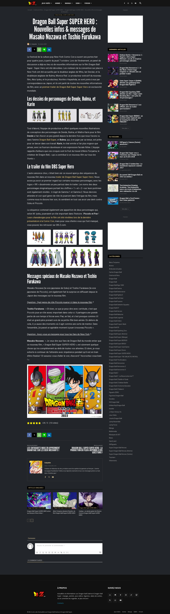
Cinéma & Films (38, 10)
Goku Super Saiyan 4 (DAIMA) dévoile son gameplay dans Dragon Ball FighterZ (130, 82)
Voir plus (125, 128)
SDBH (78, 3)
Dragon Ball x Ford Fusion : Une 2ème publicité (130, 199)
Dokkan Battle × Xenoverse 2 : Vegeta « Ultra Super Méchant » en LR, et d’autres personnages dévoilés (131, 58)
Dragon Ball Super (47, 139)
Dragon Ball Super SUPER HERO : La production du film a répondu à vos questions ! (86, 450)
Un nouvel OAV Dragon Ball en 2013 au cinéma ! (131, 175)
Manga (69, 3)
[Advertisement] (125, 29)
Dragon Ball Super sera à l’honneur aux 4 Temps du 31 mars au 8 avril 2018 (130, 155)
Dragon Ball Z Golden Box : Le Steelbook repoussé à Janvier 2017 (131, 165)
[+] (67, 552)
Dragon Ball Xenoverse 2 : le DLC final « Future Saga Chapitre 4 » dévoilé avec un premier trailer (130, 71)
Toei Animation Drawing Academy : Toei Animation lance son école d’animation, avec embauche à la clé (130, 188)
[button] (140, 3)
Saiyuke (34, 44)
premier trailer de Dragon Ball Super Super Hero (65, 87)
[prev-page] (28, 520)
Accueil (30, 10)
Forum (88, 3)
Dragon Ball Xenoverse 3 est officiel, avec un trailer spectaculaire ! (130, 106)
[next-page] (32, 520)
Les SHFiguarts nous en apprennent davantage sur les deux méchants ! (43, 449)
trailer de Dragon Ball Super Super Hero (74, 177)
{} (64, 552)
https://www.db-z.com (50, 465)
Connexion (31, 538)
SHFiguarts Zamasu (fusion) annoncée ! (130, 143)
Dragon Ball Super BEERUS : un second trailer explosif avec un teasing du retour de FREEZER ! (131, 119)
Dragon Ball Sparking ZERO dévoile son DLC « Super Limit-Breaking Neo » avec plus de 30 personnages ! (131, 95)
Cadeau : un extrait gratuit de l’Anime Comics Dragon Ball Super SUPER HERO (90, 513)
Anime (58, 3)
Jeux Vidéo (47, 3)
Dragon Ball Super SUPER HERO (53, 10)
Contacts (60, 603)
